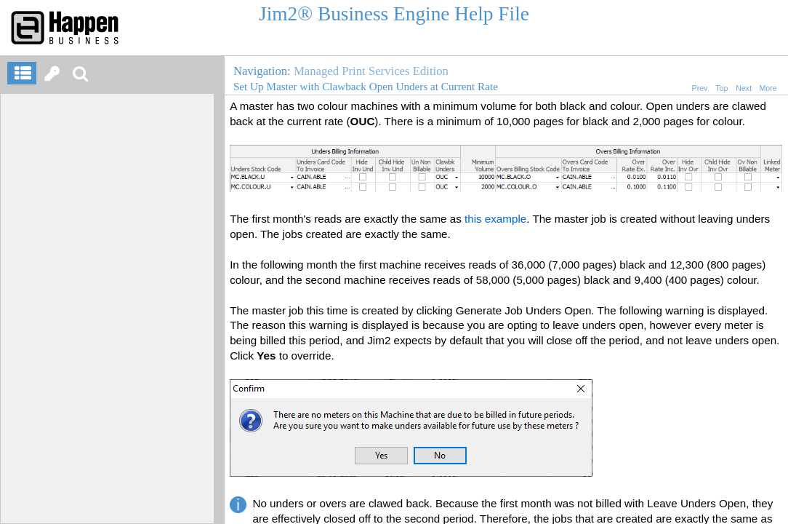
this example (495, 219)
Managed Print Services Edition (371, 71)
